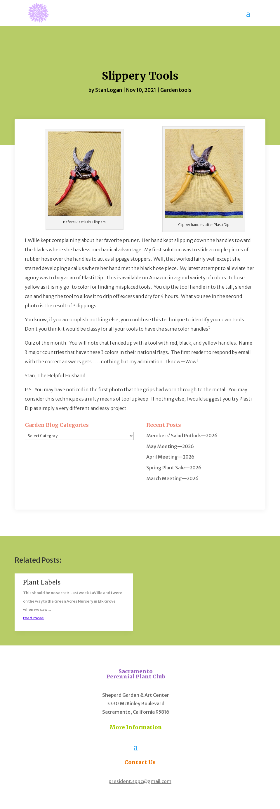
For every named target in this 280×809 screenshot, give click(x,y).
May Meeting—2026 (170, 446)
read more (33, 617)
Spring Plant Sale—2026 (173, 468)
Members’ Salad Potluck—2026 (182, 435)
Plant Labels (41, 582)
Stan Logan (108, 90)
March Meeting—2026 (172, 478)
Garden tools (176, 90)
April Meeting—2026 (170, 457)
